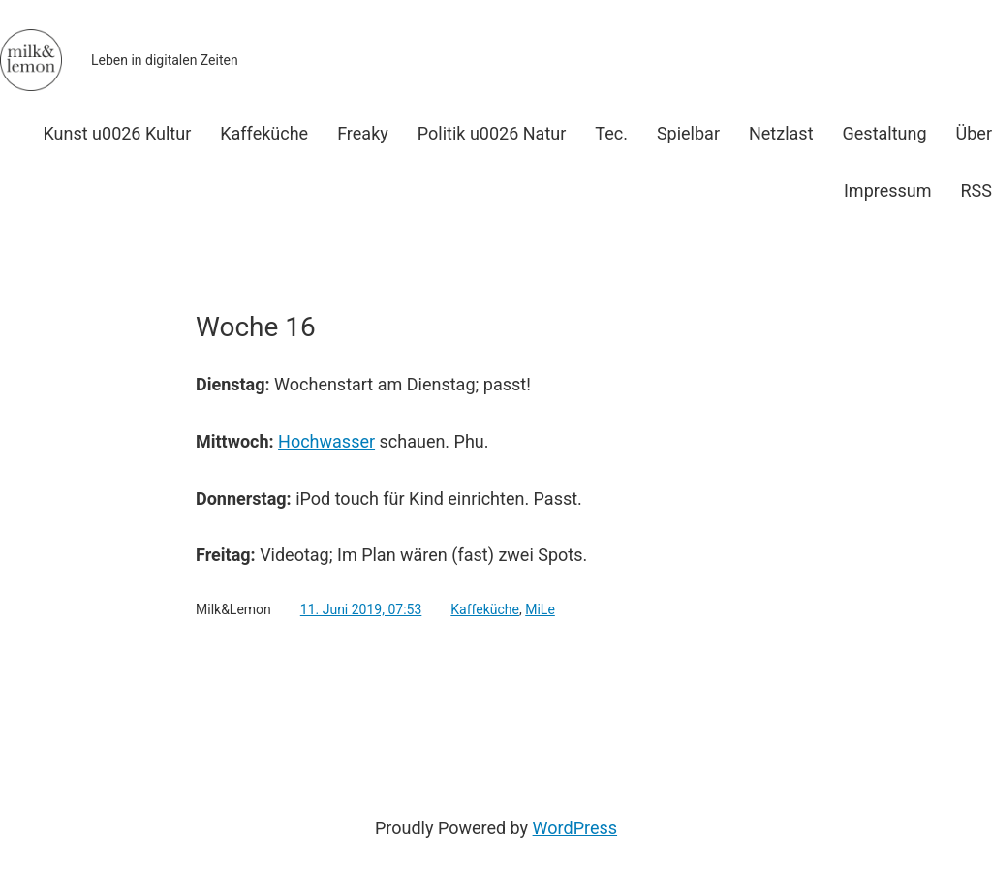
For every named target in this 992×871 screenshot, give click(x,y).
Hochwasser (326, 441)
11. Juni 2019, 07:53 (361, 609)
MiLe (540, 609)
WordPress (575, 828)
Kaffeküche (484, 609)
